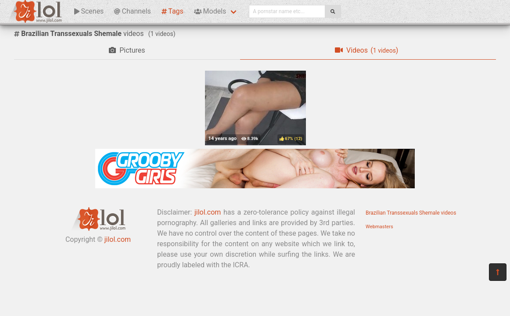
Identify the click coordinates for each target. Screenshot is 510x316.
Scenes (89, 11)
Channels (132, 11)
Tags (172, 11)
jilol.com (117, 239)
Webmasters (379, 227)
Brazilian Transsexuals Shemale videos (411, 213)
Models (210, 11)
